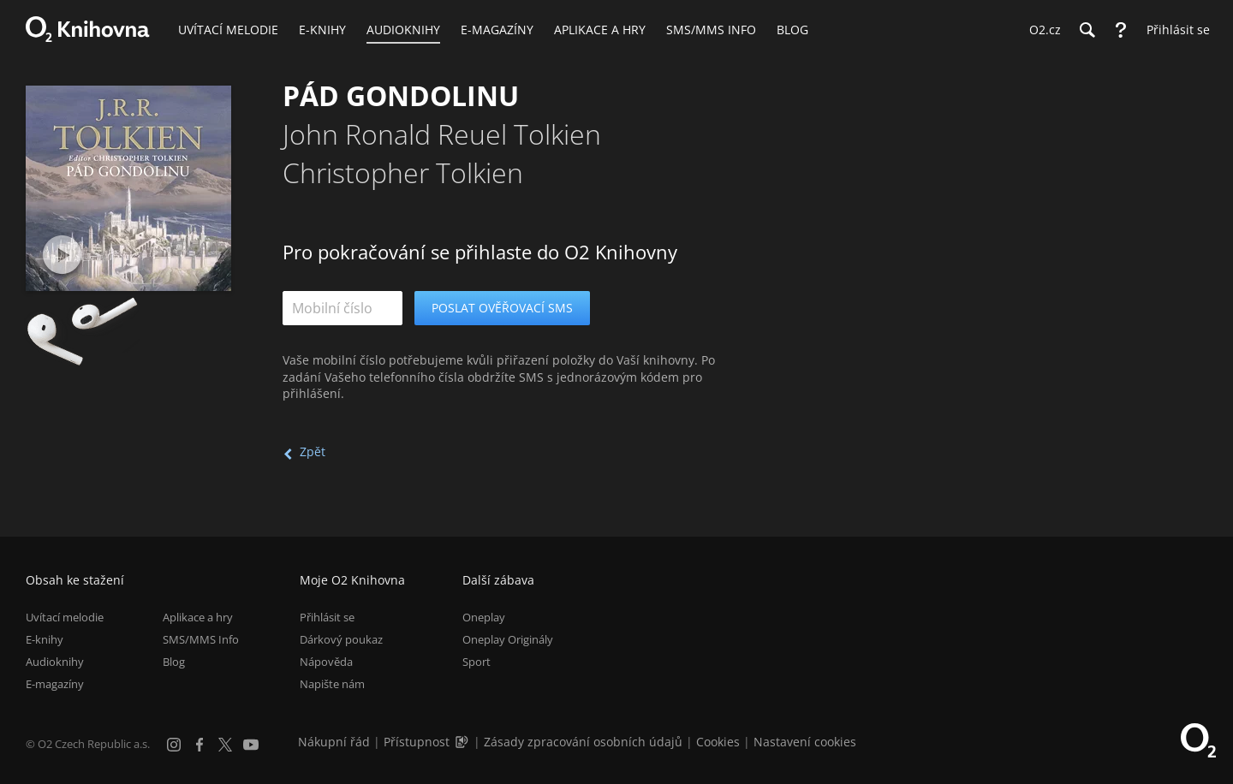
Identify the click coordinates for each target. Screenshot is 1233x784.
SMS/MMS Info (201, 639)
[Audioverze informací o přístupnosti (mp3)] (463, 741)
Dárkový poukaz (341, 639)
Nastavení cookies (805, 742)
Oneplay (483, 617)
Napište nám (332, 684)
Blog (174, 661)
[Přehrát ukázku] (62, 255)
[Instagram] (174, 744)
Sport (476, 661)
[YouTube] (251, 744)
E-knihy (44, 639)
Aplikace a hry (198, 617)
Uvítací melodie (65, 617)
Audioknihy (55, 661)
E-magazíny (55, 684)
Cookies (718, 742)
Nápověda (326, 661)
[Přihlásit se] (1174, 30)
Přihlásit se (327, 617)
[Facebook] (199, 744)
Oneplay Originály (507, 639)
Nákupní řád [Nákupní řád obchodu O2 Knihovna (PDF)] (334, 742)
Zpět (312, 451)
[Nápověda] (1121, 30)
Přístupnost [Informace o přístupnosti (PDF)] (417, 742)
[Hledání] (1086, 30)
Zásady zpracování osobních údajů (583, 742)
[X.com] (225, 744)
